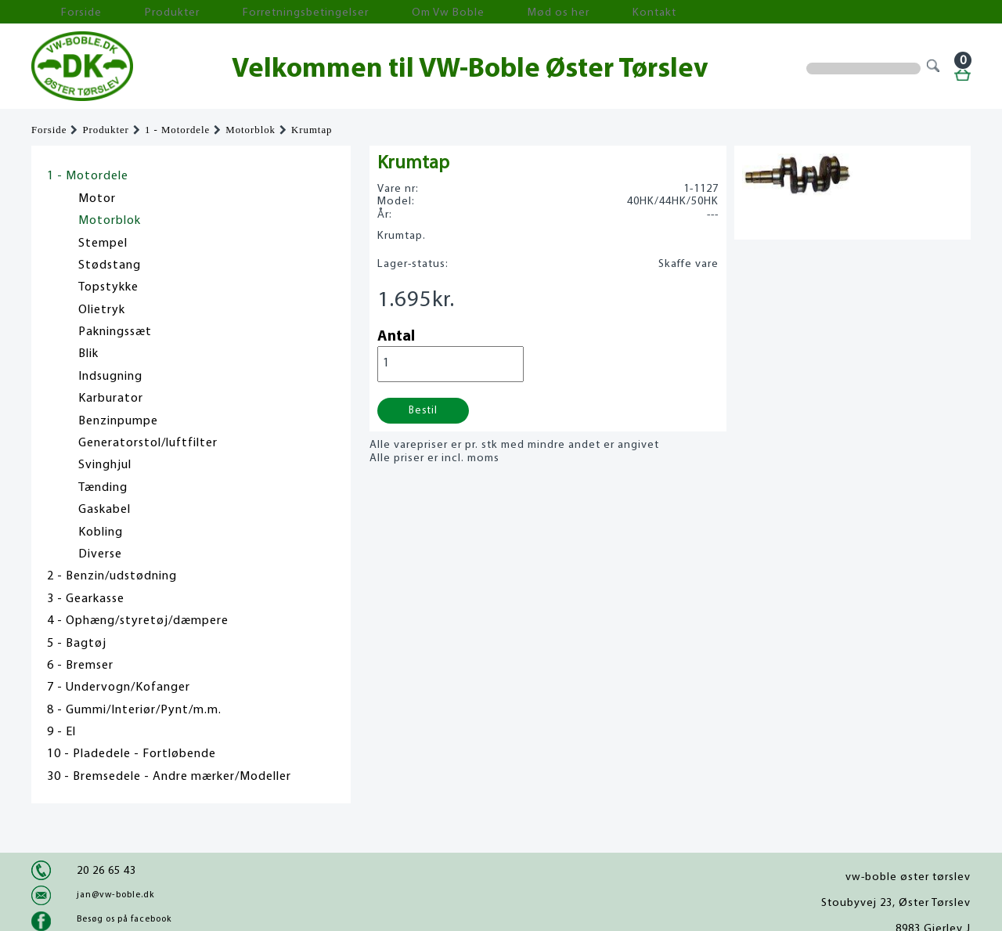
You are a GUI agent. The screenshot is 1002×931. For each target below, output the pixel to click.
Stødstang (109, 265)
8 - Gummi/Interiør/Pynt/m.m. (134, 710)
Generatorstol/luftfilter (148, 443)
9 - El (61, 732)
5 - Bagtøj (76, 643)
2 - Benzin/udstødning (112, 576)
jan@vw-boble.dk (115, 895)
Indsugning (110, 376)
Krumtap (312, 129)
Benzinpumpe (118, 421)
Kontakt (512, 12)
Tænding (103, 488)
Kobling (100, 532)
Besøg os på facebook (124, 919)
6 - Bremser (80, 665)
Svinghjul (105, 465)
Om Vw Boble (352, 12)
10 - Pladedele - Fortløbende (131, 754)
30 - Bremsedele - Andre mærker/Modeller (169, 776)
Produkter (131, 12)
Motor (97, 199)
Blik (88, 354)
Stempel (103, 243)
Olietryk (101, 310)
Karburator (110, 398)
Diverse (100, 554)
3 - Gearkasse (85, 599)
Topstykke (108, 287)
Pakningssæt (115, 332)
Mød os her (439, 12)
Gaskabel (104, 509)
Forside (63, 12)
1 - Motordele (177, 129)
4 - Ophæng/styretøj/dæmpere (138, 621)
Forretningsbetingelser (238, 12)
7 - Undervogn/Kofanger (118, 687)
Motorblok (250, 129)
